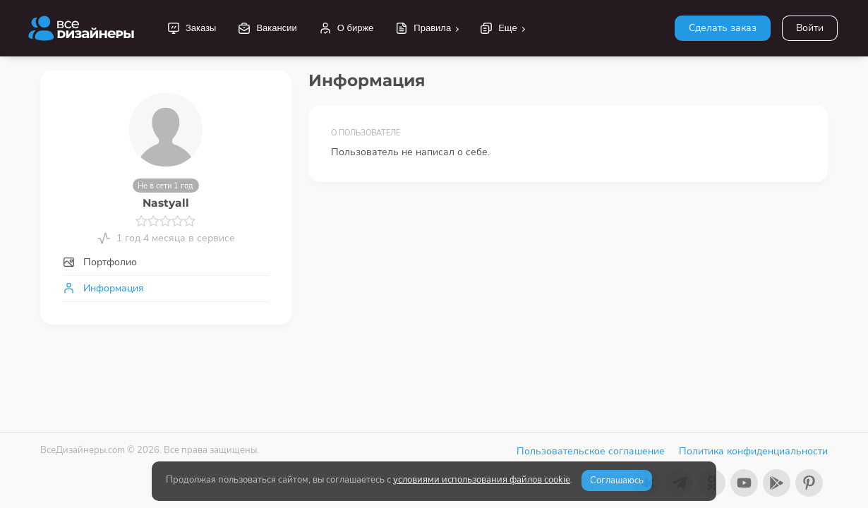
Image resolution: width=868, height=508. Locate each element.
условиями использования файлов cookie (481, 479)
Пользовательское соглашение (591, 451)
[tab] (166, 262)
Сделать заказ (723, 28)
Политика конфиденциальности (753, 451)
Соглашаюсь (617, 480)
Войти (810, 28)
